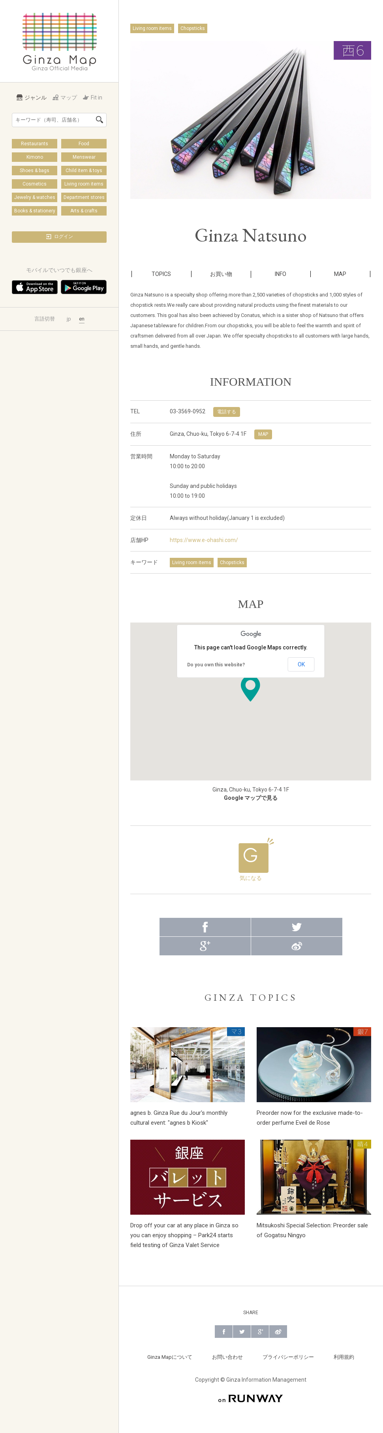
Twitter (296, 922)
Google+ (205, 941)
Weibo (296, 941)
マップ (65, 97)
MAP (340, 274)
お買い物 (221, 274)
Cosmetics (35, 184)
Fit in (92, 97)
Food (84, 143)
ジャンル (32, 97)
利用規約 (344, 1352)
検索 (99, 119)
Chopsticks (192, 28)
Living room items (83, 184)
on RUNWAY (250, 1393)
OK (301, 664)
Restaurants (34, 143)
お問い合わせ (227, 1352)
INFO (280, 274)
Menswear (84, 157)
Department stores (84, 197)
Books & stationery (34, 211)
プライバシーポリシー (288, 1352)
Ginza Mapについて (169, 1352)
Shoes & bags (34, 170)
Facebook (205, 922)
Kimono (34, 157)
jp (69, 319)
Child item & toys (84, 170)
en (81, 319)
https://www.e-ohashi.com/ (204, 540)
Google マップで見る (251, 798)
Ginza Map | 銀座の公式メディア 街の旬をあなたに (59, 41)
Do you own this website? (216, 665)
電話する (226, 412)
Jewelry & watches (34, 197)
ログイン (59, 236)
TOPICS (161, 274)
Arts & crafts (84, 211)
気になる (250, 857)
